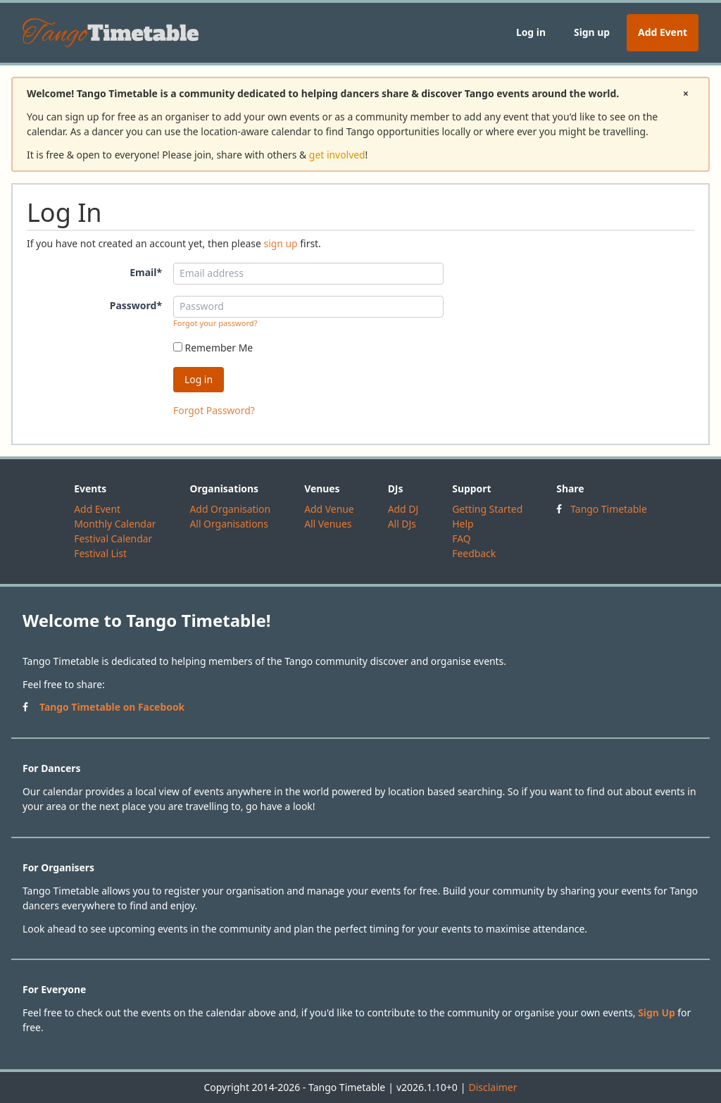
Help (462, 523)
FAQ (461, 538)
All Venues (327, 523)
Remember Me (213, 347)
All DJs (402, 523)
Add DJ (403, 509)
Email (146, 272)
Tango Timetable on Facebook (111, 706)
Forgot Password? (214, 410)
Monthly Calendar (115, 523)
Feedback (474, 553)
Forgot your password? (215, 323)
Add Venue (329, 509)
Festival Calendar (113, 538)
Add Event (662, 32)
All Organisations (228, 523)
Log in (531, 32)
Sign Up (656, 1012)
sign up (280, 243)
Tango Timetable (608, 509)
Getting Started (487, 509)
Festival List (100, 553)
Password (136, 305)
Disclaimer (492, 1087)
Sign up (592, 32)
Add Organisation (229, 509)
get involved (337, 154)
